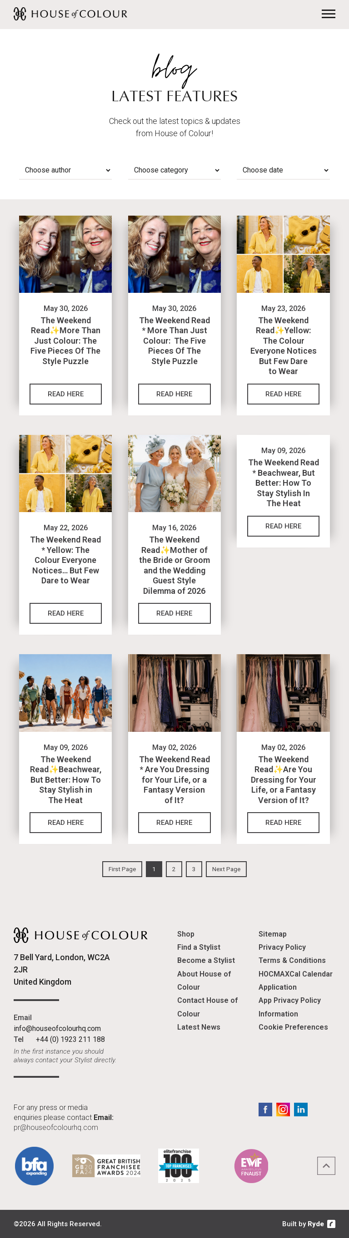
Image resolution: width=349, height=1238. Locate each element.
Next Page (226, 869)
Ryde (316, 1224)
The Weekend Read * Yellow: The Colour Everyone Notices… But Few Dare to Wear (65, 560)
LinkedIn (301, 1109)
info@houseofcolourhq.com (57, 1028)
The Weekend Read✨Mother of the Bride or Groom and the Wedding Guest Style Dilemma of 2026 (174, 565)
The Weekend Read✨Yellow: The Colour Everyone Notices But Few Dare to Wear (283, 346)
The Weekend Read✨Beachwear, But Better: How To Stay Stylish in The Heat (65, 780)
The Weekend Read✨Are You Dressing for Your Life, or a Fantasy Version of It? (283, 780)
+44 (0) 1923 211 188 (70, 1039)
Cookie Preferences (293, 1027)
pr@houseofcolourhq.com (56, 1127)
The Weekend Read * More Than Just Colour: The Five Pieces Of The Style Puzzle (174, 341)
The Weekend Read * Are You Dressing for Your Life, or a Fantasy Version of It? (174, 780)
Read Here (66, 394)
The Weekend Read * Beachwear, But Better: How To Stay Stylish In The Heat (283, 483)
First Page (122, 869)
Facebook (265, 1109)
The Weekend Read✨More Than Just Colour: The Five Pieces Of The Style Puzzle (65, 341)
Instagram (283, 1109)
